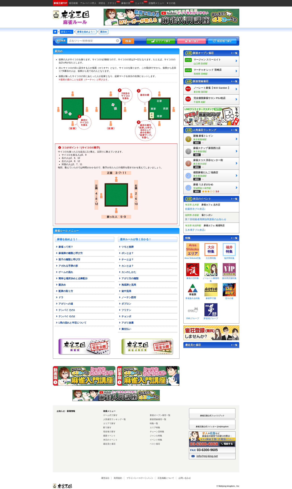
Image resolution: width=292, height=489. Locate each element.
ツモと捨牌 (126, 246)
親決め (61, 284)
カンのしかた (127, 272)
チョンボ (125, 316)
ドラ (59, 297)
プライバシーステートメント (140, 478)
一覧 (234, 53)
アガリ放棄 (126, 322)
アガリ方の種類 (128, 278)
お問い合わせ (185, 478)
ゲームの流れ (64, 272)
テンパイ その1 (65, 310)
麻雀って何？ (64, 246)
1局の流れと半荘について (71, 322)
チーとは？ (126, 259)
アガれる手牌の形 (67, 265)
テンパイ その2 (65, 316)
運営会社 (105, 478)
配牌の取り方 (64, 291)
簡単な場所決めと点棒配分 (72, 278)
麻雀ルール (66, 31)
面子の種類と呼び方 (68, 259)
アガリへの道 (64, 303)
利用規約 (118, 478)
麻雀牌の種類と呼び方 (69, 253)
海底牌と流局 (127, 284)
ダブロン (125, 303)
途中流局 (125, 291)
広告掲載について (166, 478)
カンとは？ (126, 265)
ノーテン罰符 (127, 297)
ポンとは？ (126, 253)
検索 (128, 41)
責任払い (125, 329)
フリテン (125, 310)
